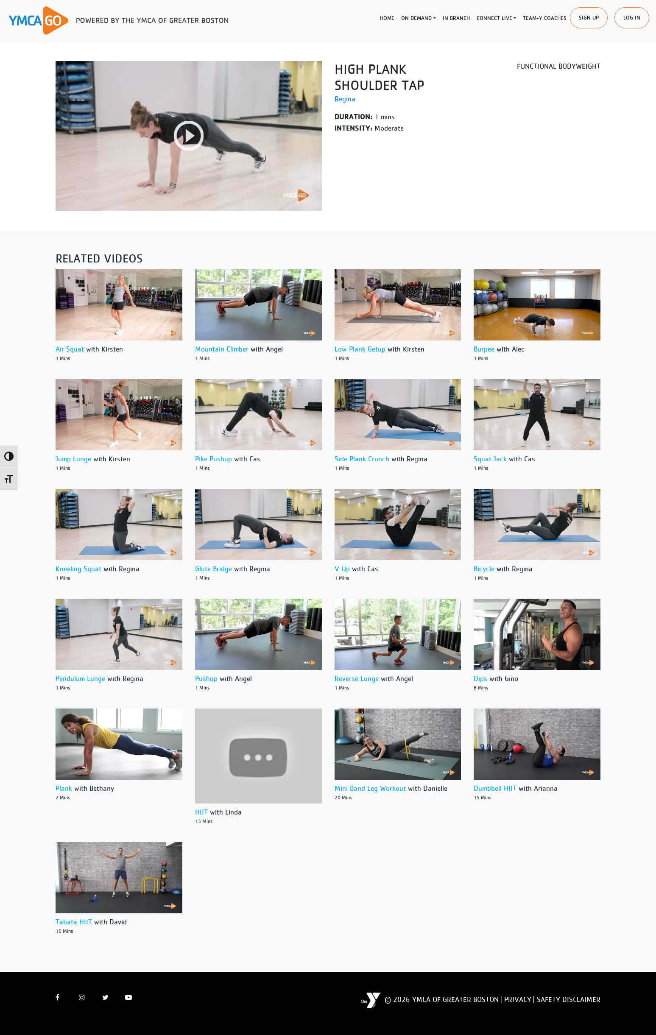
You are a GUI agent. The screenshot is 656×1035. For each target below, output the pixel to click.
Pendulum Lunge (80, 678)
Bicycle (484, 568)
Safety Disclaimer (568, 999)
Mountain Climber (221, 349)
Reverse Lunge (357, 678)
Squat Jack (490, 459)
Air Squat (70, 349)
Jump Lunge (73, 459)
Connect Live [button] (494, 18)
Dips (480, 678)
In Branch (456, 18)
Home (387, 18)
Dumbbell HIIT (495, 788)
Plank (64, 788)
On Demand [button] (416, 18)
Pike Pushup (213, 459)
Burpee (484, 349)
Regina (345, 99)
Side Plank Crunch (362, 459)
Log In (631, 17)
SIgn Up (589, 17)
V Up (342, 568)
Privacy (517, 999)
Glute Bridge (213, 568)
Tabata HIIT (74, 922)
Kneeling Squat (78, 568)
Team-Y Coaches (545, 18)
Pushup (206, 678)
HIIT (201, 812)
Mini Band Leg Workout (370, 788)
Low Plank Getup (360, 349)
